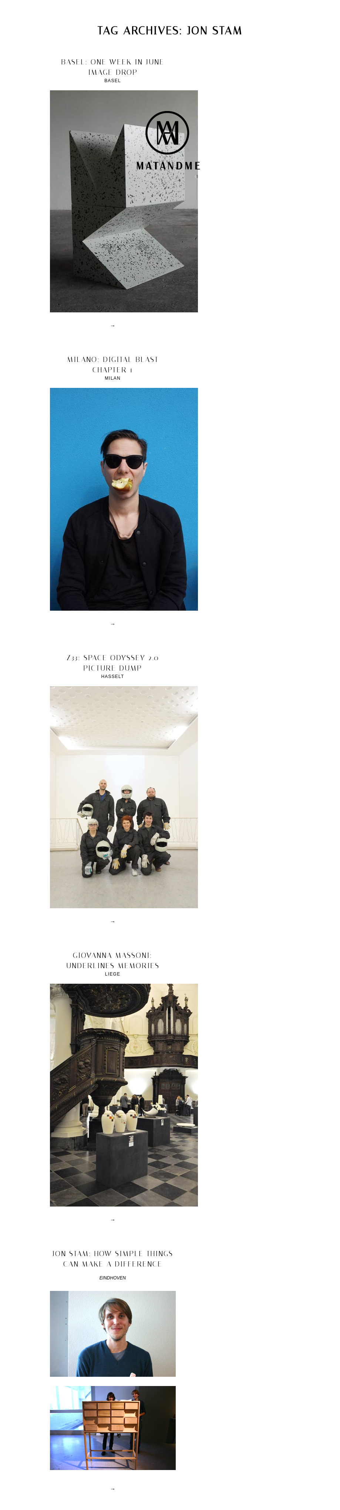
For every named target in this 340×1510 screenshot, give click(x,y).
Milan (113, 378)
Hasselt (112, 676)
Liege (112, 974)
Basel (112, 80)
